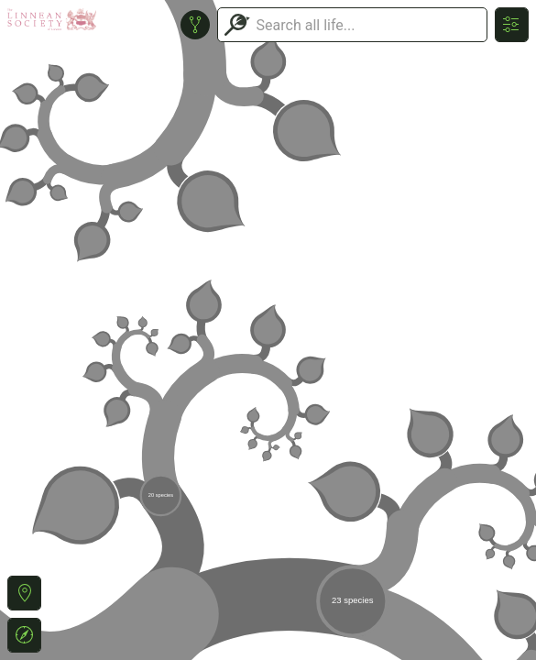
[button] (24, 593)
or (268, 330)
